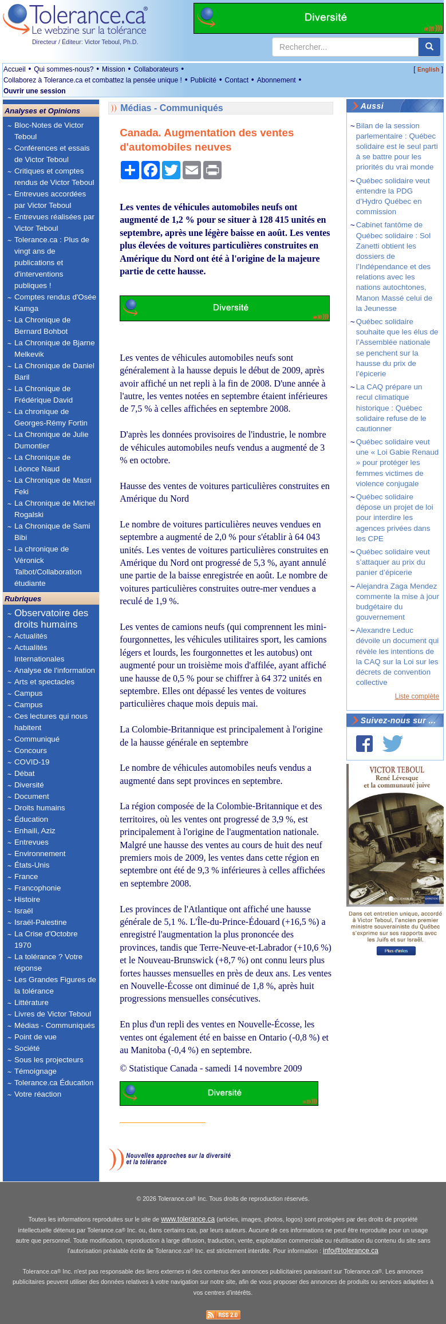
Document (31, 796)
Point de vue (35, 1037)
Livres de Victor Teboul (52, 1014)
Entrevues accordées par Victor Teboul (50, 200)
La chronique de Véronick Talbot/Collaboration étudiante (48, 566)
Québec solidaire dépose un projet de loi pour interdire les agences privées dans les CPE (394, 517)
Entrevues (31, 842)
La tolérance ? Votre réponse (48, 962)
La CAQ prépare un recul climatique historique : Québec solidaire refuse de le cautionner (391, 408)
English (428, 69)
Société (27, 1048)
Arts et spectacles (44, 681)
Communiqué (37, 739)
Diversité (29, 785)
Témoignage (35, 1071)
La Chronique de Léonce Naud (42, 463)
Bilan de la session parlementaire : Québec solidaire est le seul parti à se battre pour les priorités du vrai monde (397, 146)
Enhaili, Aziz (35, 830)
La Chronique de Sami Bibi (52, 532)
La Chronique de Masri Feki (53, 486)
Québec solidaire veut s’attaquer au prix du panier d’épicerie (393, 562)
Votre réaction (37, 1094)
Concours (30, 750)
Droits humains (39, 807)
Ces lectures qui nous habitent (51, 722)
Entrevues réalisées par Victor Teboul (54, 222)
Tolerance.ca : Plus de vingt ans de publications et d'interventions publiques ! (51, 262)
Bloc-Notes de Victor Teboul (49, 131)
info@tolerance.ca (350, 1251)
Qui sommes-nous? (63, 69)
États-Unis (31, 865)
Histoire (27, 899)
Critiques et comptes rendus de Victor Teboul (54, 177)
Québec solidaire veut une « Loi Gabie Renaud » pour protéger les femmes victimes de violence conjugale (397, 463)
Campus (28, 693)
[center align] (429, 47)
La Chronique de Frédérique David (43, 394)
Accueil (14, 69)
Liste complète (417, 696)
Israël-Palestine (40, 922)
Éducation (31, 819)
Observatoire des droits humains (51, 619)
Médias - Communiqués (54, 1025)
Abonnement (276, 80)
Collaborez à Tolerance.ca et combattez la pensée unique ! (92, 80)
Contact (236, 80)
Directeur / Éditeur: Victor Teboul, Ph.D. (85, 41)
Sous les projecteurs (49, 1059)
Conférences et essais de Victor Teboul (52, 154)
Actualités (31, 636)
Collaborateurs (155, 69)
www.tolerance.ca (188, 1219)
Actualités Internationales (39, 653)
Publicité (203, 80)
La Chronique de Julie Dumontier (51, 440)
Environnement (40, 853)
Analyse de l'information (54, 670)
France (26, 876)
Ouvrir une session (34, 91)
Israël (23, 911)
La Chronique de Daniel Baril (54, 371)
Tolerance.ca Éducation (54, 1082)
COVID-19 (31, 762)
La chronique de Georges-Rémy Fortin (51, 417)
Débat (24, 773)
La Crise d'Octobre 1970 (46, 939)
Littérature (31, 1002)
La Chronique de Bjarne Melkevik (54, 348)
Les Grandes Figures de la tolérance (55, 985)
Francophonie (37, 888)
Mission (113, 69)
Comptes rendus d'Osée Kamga (55, 303)
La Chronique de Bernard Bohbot (42, 326)
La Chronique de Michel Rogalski (54, 509)
